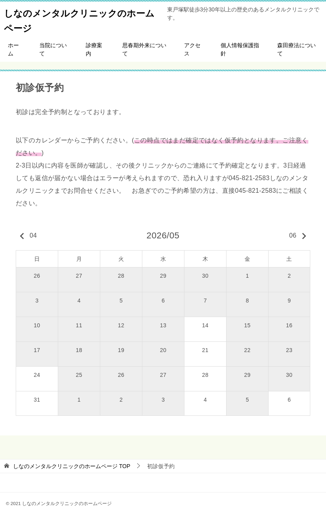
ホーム (13, 49)
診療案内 (94, 49)
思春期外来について (144, 49)
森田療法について (296, 49)
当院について (53, 49)
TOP (71, 466)
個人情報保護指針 (240, 49)
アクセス (192, 49)
